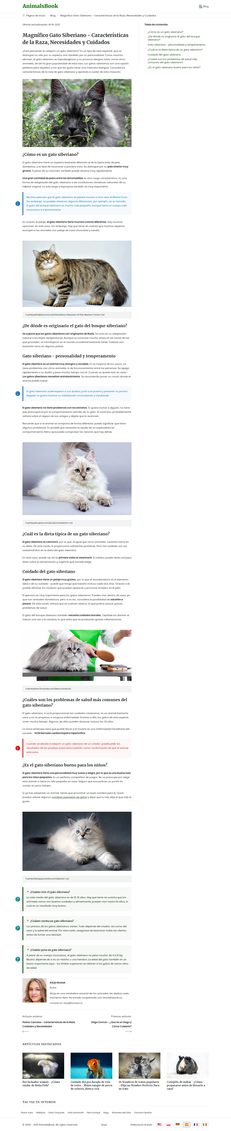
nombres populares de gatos (69, 797)
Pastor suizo (27, 1113)
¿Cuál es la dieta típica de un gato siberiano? (175, 50)
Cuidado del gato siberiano (164, 55)
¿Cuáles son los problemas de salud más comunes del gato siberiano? (172, 61)
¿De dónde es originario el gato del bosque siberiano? (174, 38)
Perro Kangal (93, 1113)
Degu (106, 1113)
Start (104, 1125)
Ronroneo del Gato (121, 1113)
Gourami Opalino (143, 1113)
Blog (53, 15)
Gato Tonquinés (56, 1113)
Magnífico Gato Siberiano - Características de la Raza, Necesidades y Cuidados (108, 15)
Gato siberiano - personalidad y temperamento (176, 45)
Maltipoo (40, 1113)
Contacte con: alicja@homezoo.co (66, 1003)
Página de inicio (35, 15)
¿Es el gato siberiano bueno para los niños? (174, 67)
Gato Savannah (76, 1113)
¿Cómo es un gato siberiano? (165, 32)
